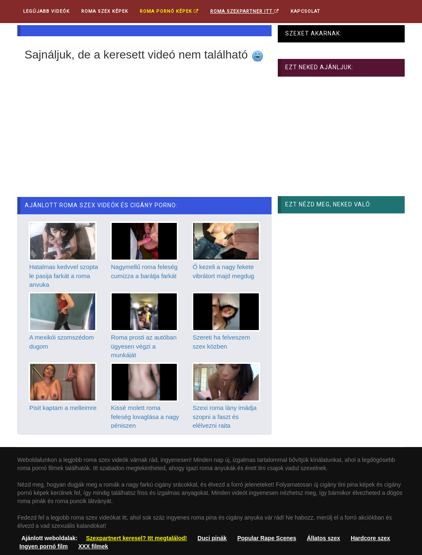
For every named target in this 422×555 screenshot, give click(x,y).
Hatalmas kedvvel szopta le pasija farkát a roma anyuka (63, 275)
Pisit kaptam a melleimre (62, 407)
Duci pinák (212, 538)
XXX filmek (93, 546)
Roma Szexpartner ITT (244, 11)
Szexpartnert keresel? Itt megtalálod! (136, 538)
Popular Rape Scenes (266, 538)
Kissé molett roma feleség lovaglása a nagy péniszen (145, 416)
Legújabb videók (46, 11)
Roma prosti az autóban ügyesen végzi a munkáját (143, 346)
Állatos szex (323, 538)
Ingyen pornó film (43, 546)
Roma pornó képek (169, 11)
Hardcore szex (370, 538)
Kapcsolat (305, 11)
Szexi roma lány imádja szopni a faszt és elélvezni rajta (224, 416)
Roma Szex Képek (104, 11)
